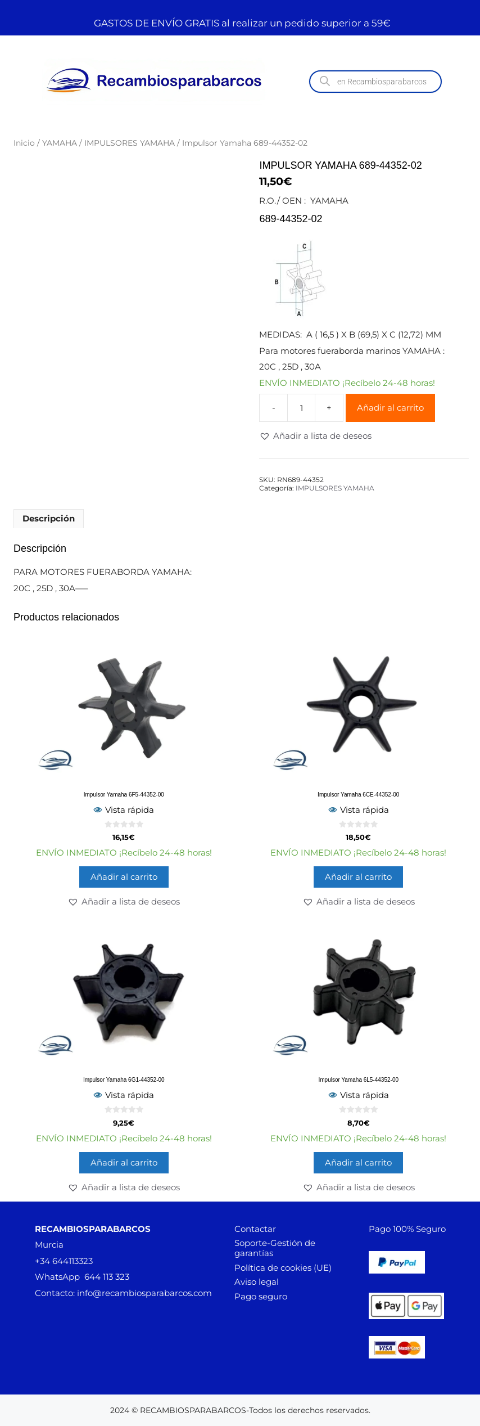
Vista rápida (123, 809)
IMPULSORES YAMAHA (129, 142)
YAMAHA (59, 142)
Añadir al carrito (390, 407)
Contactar (255, 1228)
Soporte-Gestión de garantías (274, 1248)
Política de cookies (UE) (283, 1267)
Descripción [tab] (48, 518)
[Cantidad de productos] (301, 408)
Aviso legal (256, 1281)
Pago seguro (260, 1296)
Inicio (24, 142)
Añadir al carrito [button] (123, 876)
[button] (315, 436)
